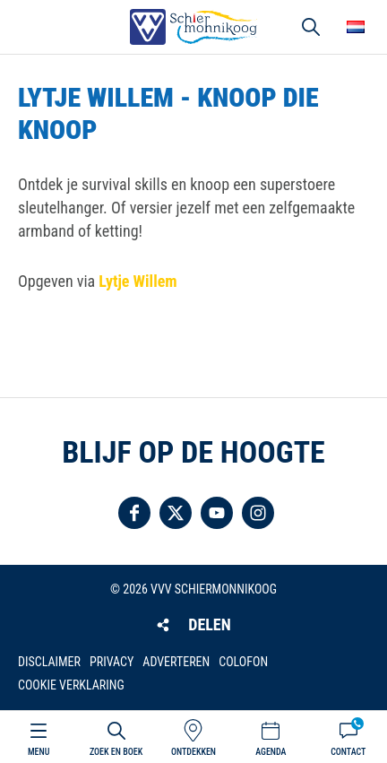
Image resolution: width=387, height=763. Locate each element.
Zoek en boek (116, 752)
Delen (209, 624)
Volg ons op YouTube (217, 513)
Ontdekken (193, 752)
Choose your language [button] (356, 27)
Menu (38, 752)
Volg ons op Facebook (134, 513)
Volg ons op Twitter (175, 513)
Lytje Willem (137, 281)
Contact (348, 752)
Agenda (270, 752)
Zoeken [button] (311, 27)
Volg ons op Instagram (258, 513)
